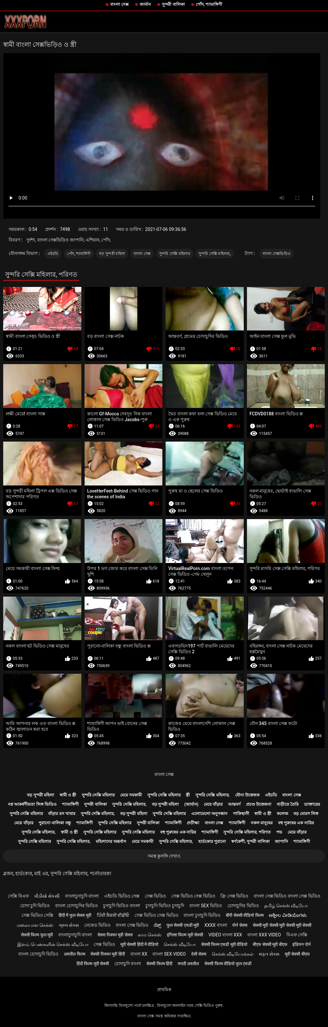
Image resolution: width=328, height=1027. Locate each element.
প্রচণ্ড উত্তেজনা (258, 804)
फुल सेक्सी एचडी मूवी (183, 925)
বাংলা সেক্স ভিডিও (132, 925)
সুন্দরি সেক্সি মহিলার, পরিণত (247, 832)
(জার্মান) (191, 804)
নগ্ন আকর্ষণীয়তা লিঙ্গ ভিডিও (32, 804)
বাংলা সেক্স (119, 4)
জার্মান (145, 4)
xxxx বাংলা (215, 925)
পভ (279, 832)
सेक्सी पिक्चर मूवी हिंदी (107, 954)
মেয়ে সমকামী (131, 795)
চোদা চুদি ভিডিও (35, 905)
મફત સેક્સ (269, 954)
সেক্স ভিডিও (155, 896)
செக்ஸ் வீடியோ (179, 944)
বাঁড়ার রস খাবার (61, 813)
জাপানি (281, 841)
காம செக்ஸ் (149, 934)
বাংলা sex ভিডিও (205, 905)
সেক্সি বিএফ (18, 896)
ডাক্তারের (312, 804)
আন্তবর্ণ (234, 804)
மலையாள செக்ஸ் (35, 925)
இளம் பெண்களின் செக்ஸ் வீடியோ (52, 944)
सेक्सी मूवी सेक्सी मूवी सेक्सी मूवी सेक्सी (282, 925)
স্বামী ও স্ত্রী (68, 795)
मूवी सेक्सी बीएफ (297, 954)
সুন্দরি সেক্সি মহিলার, (215, 253)
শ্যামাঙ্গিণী (70, 804)
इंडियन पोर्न (301, 944)
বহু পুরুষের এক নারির (296, 822)
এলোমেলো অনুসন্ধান (209, 813)
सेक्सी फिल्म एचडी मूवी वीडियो (224, 944)
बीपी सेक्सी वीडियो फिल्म (244, 915)
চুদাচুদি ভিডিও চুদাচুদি (164, 905)
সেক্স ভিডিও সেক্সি (37, 915)
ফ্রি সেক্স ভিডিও (234, 896)
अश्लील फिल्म (74, 954)
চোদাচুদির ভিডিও (242, 905)
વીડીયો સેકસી (47, 896)
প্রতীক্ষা (193, 822)
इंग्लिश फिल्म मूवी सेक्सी (185, 934)
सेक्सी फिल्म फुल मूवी (37, 934)
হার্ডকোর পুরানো (212, 841)
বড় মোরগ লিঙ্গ (305, 813)
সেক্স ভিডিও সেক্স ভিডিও (193, 896)
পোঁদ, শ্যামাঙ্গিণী (209, 4)
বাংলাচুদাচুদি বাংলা (82, 896)
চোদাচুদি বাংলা (127, 963)
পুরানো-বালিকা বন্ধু (54, 822)
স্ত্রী (188, 795)
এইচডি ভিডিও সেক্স (121, 896)
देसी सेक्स (198, 954)
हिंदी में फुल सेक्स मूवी (75, 915)
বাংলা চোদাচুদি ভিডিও (38, 954)
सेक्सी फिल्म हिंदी (159, 963)
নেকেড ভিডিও (97, 925)
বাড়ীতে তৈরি (288, 804)
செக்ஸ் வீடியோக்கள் (232, 954)
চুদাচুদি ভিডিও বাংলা (121, 905)
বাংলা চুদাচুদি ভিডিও (202, 915)
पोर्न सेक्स (239, 925)
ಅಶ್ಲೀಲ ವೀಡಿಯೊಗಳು (287, 915)
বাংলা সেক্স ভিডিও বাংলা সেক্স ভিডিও (287, 896)
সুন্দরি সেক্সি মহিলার (174, 253)
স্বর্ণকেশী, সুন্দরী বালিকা (250, 841)
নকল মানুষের (262, 822)
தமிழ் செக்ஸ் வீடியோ (286, 905)
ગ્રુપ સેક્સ (69, 925)
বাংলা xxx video (264, 934)
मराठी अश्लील (188, 963)
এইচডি (52, 253)
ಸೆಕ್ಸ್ (157, 925)
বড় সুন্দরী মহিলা (112, 253)
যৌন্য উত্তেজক (247, 795)
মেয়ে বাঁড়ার (213, 804)
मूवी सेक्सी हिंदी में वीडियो (139, 944)
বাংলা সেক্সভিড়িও (277, 253)
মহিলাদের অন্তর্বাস (111, 841)
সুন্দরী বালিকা (173, 4)
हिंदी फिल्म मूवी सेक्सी (93, 963)
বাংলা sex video (169, 954)
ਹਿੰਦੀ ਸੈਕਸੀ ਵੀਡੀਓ (113, 915)
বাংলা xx (138, 954)
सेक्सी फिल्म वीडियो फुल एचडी (227, 963)
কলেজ (282, 813)
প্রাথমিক (164, 989)
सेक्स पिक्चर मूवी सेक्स (114, 934)
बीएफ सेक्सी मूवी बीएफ (270, 944)
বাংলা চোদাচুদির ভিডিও (76, 905)
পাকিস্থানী (241, 813)
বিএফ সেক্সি (296, 934)
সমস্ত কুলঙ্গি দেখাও (164, 856)
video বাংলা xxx (225, 934)
